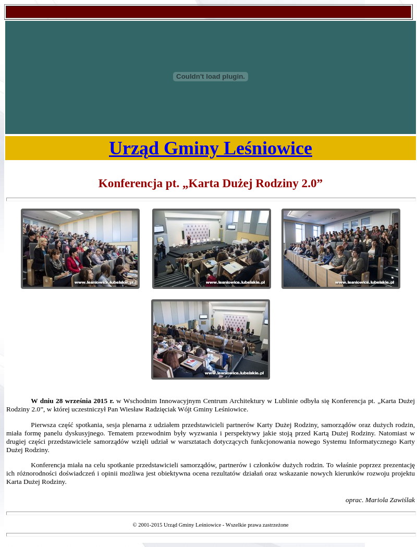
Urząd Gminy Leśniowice (210, 148)
